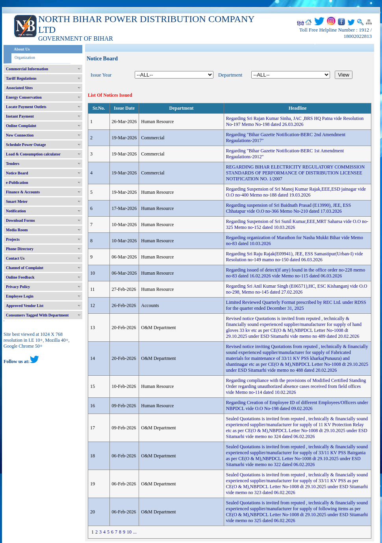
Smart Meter (17, 201)
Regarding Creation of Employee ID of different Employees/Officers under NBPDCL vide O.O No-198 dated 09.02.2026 (297, 405)
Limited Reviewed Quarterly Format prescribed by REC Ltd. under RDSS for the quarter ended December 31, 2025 (296, 305)
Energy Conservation (24, 97)
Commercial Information (27, 69)
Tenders (12, 163)
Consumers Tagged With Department (37, 315)
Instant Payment (20, 116)
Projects (13, 239)
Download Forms (20, 220)
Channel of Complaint (24, 268)
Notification (16, 211)
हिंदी (300, 23)
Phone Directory (19, 249)
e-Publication (17, 182)
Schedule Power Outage (26, 144)
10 (129, 532)
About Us (22, 49)
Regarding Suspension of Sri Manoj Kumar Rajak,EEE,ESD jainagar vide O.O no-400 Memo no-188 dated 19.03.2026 (296, 192)
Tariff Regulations (21, 78)
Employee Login (19, 296)
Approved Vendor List (24, 305)
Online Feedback (20, 277)
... (135, 532)
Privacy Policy (18, 287)
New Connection (19, 135)
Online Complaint (21, 126)
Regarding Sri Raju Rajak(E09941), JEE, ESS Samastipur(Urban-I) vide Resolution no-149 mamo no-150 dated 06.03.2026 (294, 256)
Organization (25, 57)
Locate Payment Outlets (26, 107)
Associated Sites (19, 88)
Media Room (17, 230)
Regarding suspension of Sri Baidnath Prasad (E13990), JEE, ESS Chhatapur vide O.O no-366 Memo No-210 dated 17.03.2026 (288, 208)
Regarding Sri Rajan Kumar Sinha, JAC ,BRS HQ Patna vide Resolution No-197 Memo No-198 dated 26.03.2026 (294, 121)
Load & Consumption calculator (33, 154)
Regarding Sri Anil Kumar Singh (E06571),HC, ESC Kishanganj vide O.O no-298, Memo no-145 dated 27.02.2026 (296, 289)
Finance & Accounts (23, 192)
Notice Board (17, 173)
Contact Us (15, 258)
